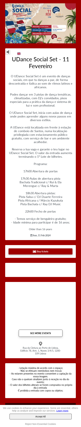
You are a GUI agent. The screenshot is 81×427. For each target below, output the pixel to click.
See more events (40, 333)
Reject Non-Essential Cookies (40, 424)
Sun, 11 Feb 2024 (40, 235)
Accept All (40, 416)
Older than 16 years (40, 229)
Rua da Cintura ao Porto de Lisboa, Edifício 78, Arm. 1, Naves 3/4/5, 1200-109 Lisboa (40, 350)
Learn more (62, 410)
